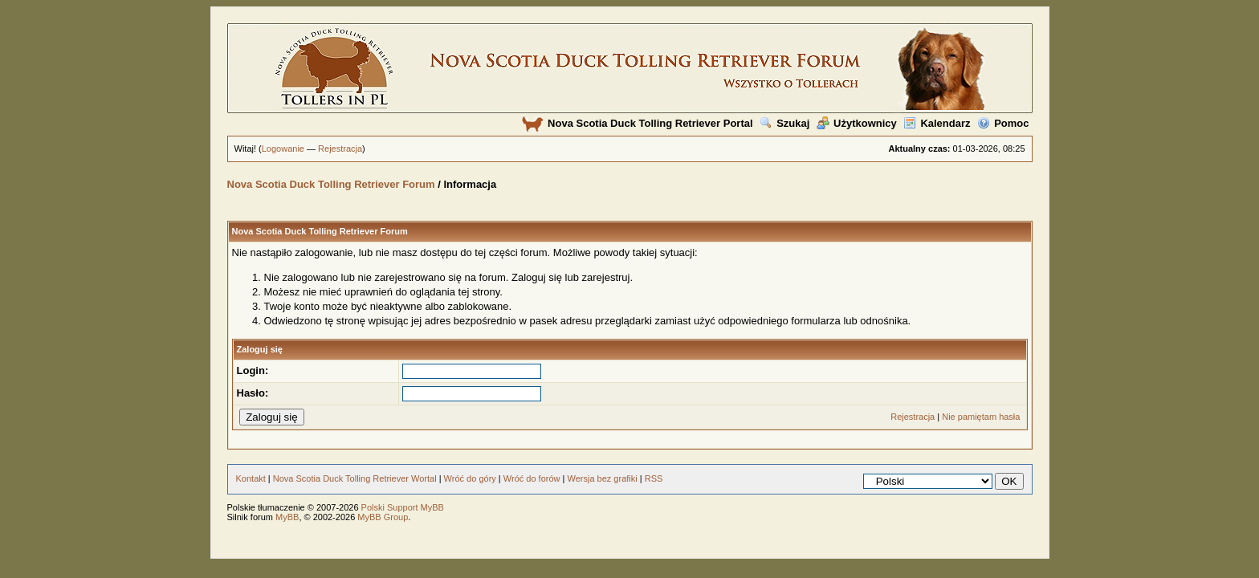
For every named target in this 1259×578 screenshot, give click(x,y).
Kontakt (251, 478)
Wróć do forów (531, 478)
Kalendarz (936, 123)
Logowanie (283, 148)
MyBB (287, 517)
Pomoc (1003, 123)
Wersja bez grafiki (602, 478)
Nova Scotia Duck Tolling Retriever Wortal (355, 478)
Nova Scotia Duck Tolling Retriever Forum (331, 184)
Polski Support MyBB (402, 507)
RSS (654, 478)
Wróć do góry (470, 478)
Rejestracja (340, 148)
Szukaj (784, 123)
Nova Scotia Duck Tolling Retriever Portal (637, 123)
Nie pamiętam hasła (981, 416)
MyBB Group (382, 517)
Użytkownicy (857, 123)
